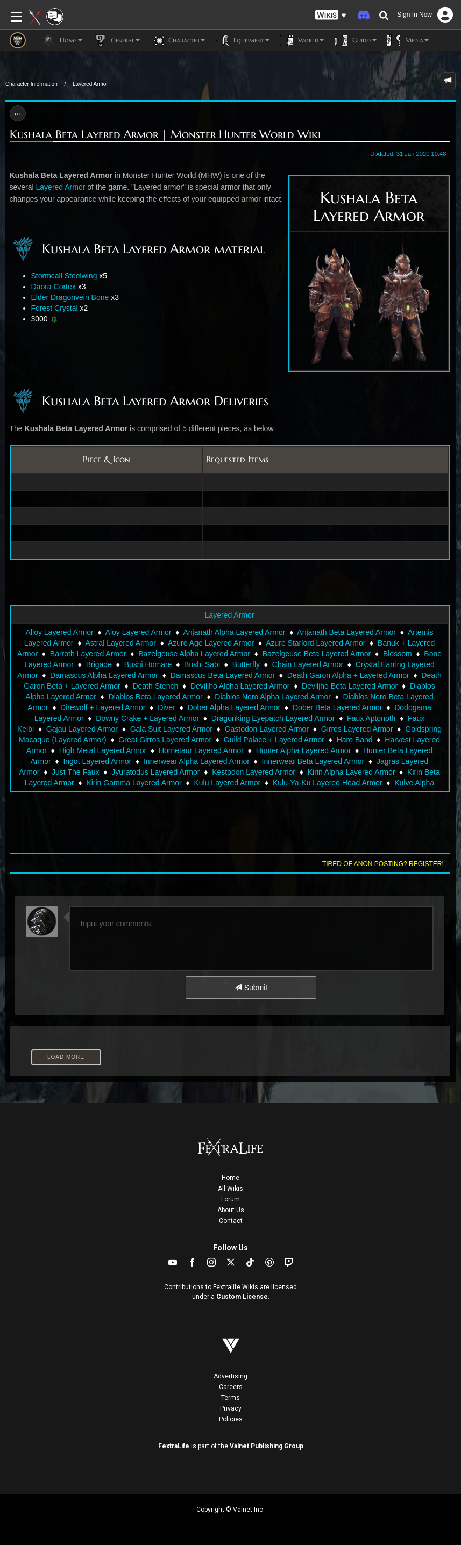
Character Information (31, 84)
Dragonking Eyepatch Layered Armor (273, 718)
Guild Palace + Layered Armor (274, 739)
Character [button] (178, 40)
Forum (230, 1199)
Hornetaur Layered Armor (201, 750)
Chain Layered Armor (307, 664)
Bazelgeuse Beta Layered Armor (317, 653)
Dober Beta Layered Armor (337, 707)
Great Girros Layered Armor (164, 739)
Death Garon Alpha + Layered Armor (348, 675)
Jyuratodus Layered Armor (155, 772)
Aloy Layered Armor (138, 632)
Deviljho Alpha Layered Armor (239, 686)
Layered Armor (90, 84)
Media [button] (408, 40)
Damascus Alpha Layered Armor (104, 675)
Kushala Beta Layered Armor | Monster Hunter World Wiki (165, 134)
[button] (330, 15)
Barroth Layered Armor (88, 653)
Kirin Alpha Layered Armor (351, 772)
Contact (231, 1221)
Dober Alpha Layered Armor (234, 707)
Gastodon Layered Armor (267, 729)
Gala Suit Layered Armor (171, 729)
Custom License (242, 1296)
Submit (251, 987)
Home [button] (62, 40)
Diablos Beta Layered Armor (156, 696)
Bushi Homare (148, 664)
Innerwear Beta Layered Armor (313, 761)
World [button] (302, 40)
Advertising (230, 1376)
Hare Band (355, 739)
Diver (166, 707)
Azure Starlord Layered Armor (315, 643)
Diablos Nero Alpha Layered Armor (273, 696)
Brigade (99, 664)
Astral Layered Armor (120, 643)
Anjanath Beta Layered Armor (346, 632)
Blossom (397, 653)
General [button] (116, 40)
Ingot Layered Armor (97, 761)
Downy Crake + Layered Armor (147, 718)
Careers (231, 1387)
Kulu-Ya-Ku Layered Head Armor (327, 782)
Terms (230, 1397)
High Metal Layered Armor (103, 750)
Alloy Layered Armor (60, 632)
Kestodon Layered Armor (253, 772)
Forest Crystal (54, 308)
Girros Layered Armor (357, 729)
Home (230, 1178)
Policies (231, 1419)
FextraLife (173, 1446)
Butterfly (246, 664)
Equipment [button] (242, 40)
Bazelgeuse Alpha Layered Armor (194, 653)
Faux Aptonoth (371, 718)
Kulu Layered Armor (227, 782)
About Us (230, 1210)
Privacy (231, 1408)
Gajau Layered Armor (82, 729)
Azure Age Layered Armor (211, 643)
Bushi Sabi (202, 664)
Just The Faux (75, 772)
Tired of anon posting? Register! (383, 864)
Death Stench (155, 686)
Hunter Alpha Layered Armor (303, 750)
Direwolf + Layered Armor (102, 707)
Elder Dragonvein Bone (70, 297)
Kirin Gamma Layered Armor (133, 782)
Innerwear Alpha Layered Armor (197, 761)
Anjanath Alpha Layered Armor (234, 632)
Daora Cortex (53, 286)
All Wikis (230, 1188)
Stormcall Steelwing (64, 275)
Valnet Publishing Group (266, 1446)
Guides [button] (356, 40)
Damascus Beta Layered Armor (223, 675)
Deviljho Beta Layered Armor (350, 686)
